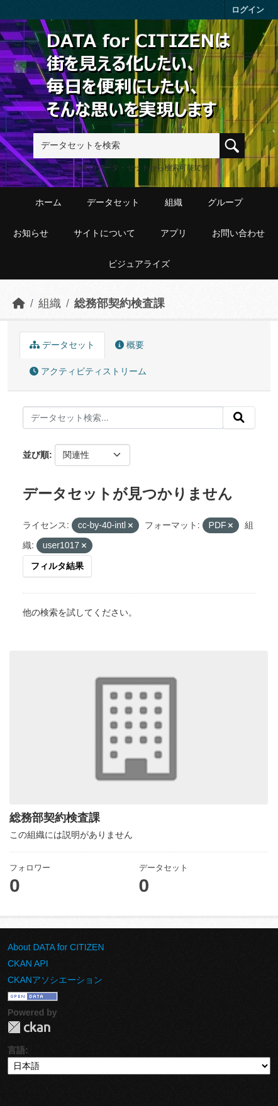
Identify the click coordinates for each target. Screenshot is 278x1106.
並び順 (36, 455)
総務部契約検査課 (119, 303)
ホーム (48, 202)
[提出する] (239, 417)
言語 (16, 1050)
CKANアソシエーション (55, 980)
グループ (225, 202)
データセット (113, 202)
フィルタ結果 (57, 566)
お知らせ (30, 233)
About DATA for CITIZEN (56, 947)
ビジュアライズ (139, 264)
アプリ (173, 233)
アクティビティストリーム (88, 371)
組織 (173, 202)
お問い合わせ (238, 233)
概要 (129, 345)
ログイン (247, 9)
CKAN (29, 1027)
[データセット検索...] (123, 417)
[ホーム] (19, 303)
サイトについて (104, 233)
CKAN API (28, 963)
